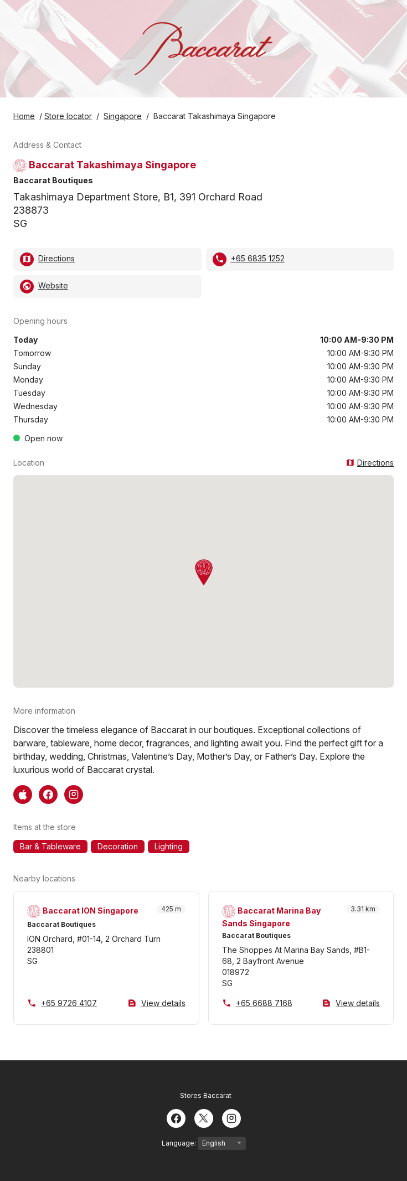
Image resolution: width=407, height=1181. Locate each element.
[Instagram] (231, 1117)
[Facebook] (176, 1117)
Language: (204, 1143)
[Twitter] (203, 1117)
